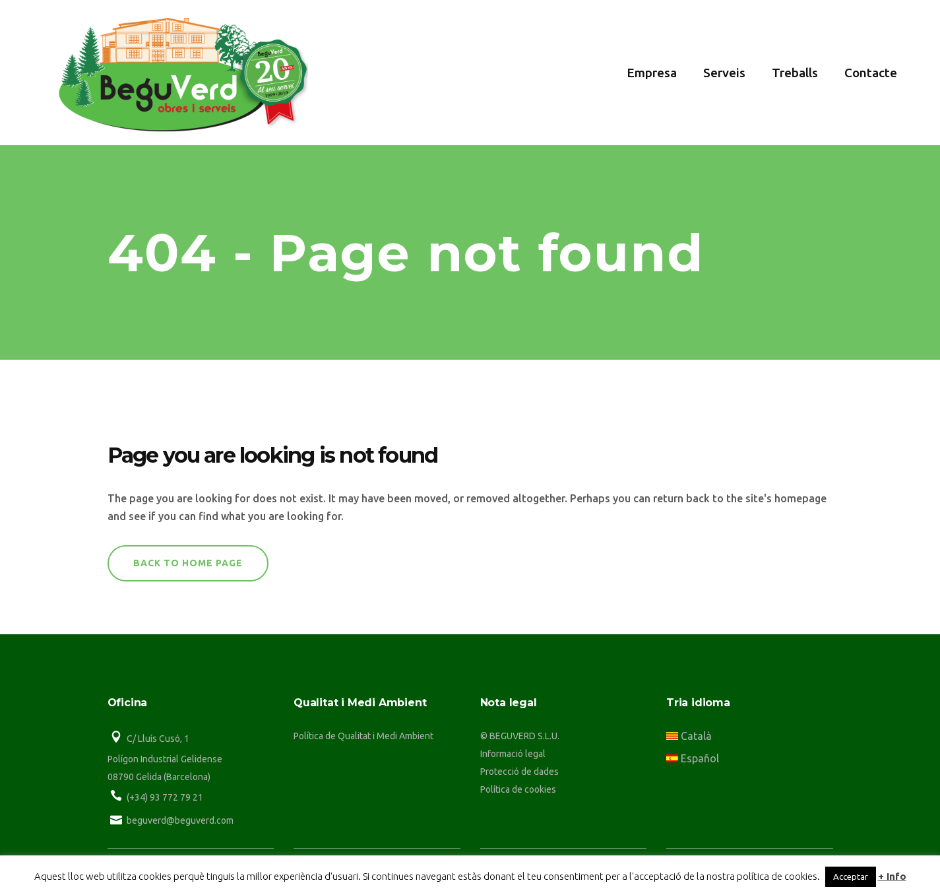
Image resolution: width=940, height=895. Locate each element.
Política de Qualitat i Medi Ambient (363, 736)
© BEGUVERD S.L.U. (519, 736)
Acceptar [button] (850, 876)
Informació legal (513, 753)
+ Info (892, 876)
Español (692, 758)
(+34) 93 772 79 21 (165, 797)
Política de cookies (518, 789)
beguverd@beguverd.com (180, 820)
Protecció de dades (519, 771)
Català (689, 736)
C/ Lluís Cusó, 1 (158, 738)
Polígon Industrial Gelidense (165, 759)
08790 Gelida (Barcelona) (159, 777)
